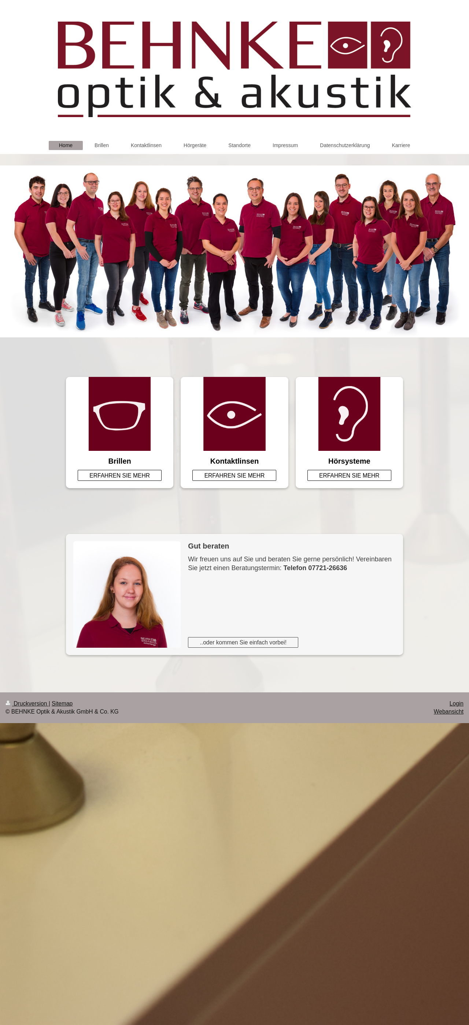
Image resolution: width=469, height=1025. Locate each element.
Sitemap (62, 703)
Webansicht (449, 711)
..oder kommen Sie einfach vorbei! (243, 642)
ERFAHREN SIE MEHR (119, 475)
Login (457, 703)
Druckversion (27, 703)
